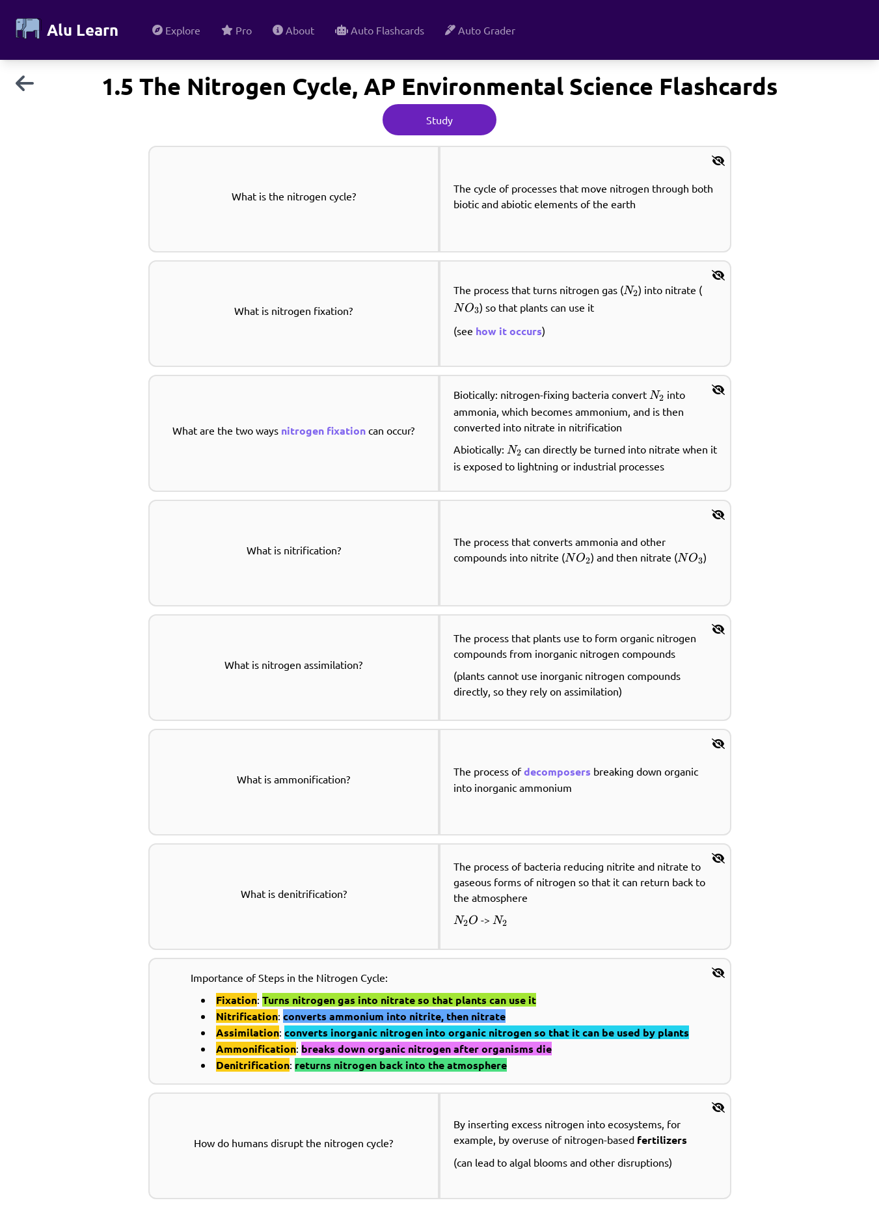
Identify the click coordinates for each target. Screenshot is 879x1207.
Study (439, 119)
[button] (718, 160)
